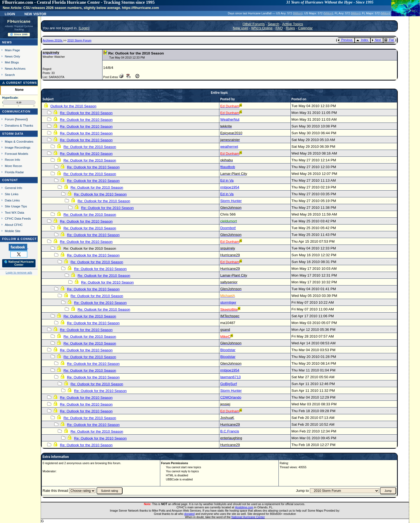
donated (189, 513)
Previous (345, 39)
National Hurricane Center (248, 517)
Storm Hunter (231, 201)
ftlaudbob (227, 167)
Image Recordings (17, 147)
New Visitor (35, 13)
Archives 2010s (53, 40)
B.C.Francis (229, 431)
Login (10, 13)
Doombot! (228, 228)
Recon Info (12, 159)
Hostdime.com (244, 507)
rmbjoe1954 (229, 187)
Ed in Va (226, 180)
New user (240, 28)
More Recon (13, 166)
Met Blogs (12, 62)
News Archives (15, 68)
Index (362, 39)
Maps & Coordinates (19, 141)
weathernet (229, 147)
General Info (13, 188)
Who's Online (261, 28)
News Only (12, 56)
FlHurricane (19, 21)
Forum (9, 119)
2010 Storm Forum (79, 40)
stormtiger (228, 302)
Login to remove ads (19, 272)
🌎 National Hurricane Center (19, 263)
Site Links (11, 194)
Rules (290, 28)
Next (376, 39)
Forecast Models (16, 153)
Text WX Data (14, 212)
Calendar (305, 28)
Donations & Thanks (19, 125)
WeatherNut (229, 119)
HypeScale (10, 97)
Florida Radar (14, 172)
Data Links (12, 200)
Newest (21, 119)
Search (10, 74)
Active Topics (292, 24)
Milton (298, 13)
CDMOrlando (230, 397)
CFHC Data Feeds (18, 218)
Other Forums (253, 24)
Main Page (12, 50)
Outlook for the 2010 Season (73, 106)
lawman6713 (230, 377)
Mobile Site (13, 231)
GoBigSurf (228, 384)
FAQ (279, 28)
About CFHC (14, 224)
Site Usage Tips (16, 206)
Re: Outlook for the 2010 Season (86, 113)
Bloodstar (227, 350)
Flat (389, 39)
